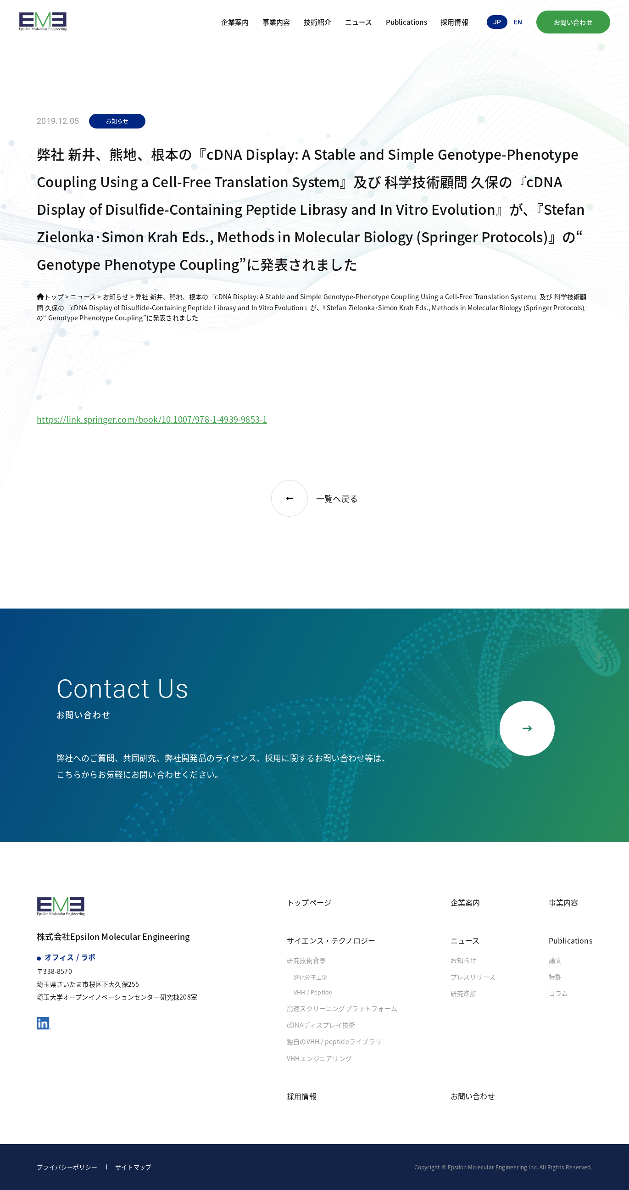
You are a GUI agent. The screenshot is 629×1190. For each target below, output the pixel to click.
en (518, 22)
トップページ (309, 902)
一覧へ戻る (314, 498)
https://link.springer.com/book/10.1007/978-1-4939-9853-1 (152, 419)
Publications (406, 22)
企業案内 (235, 22)
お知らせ (464, 960)
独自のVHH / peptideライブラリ (334, 1041)
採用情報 (454, 22)
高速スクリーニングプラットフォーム (342, 1008)
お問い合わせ (573, 22)
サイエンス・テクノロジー (331, 940)
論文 (555, 960)
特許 (555, 976)
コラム (558, 993)
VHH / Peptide (313, 992)
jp (497, 22)
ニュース (359, 22)
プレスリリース (473, 976)
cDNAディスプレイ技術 (321, 1024)
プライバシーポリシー (67, 1166)
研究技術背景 (306, 960)
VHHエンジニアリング (319, 1058)
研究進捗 (464, 993)
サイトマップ (133, 1166)
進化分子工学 (310, 977)
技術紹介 (318, 22)
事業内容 (276, 22)
